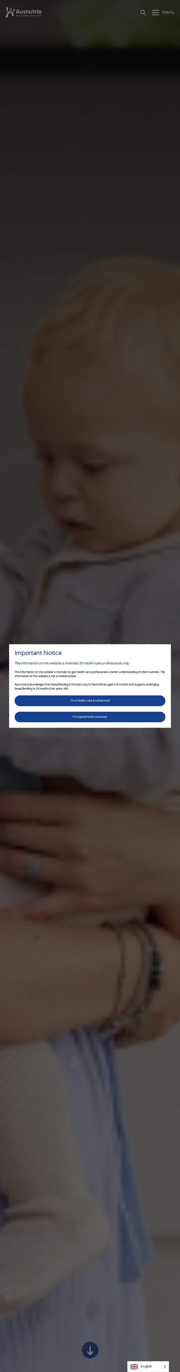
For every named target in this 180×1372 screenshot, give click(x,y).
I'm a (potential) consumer (89, 717)
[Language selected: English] (148, 1366)
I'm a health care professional (90, 700)
